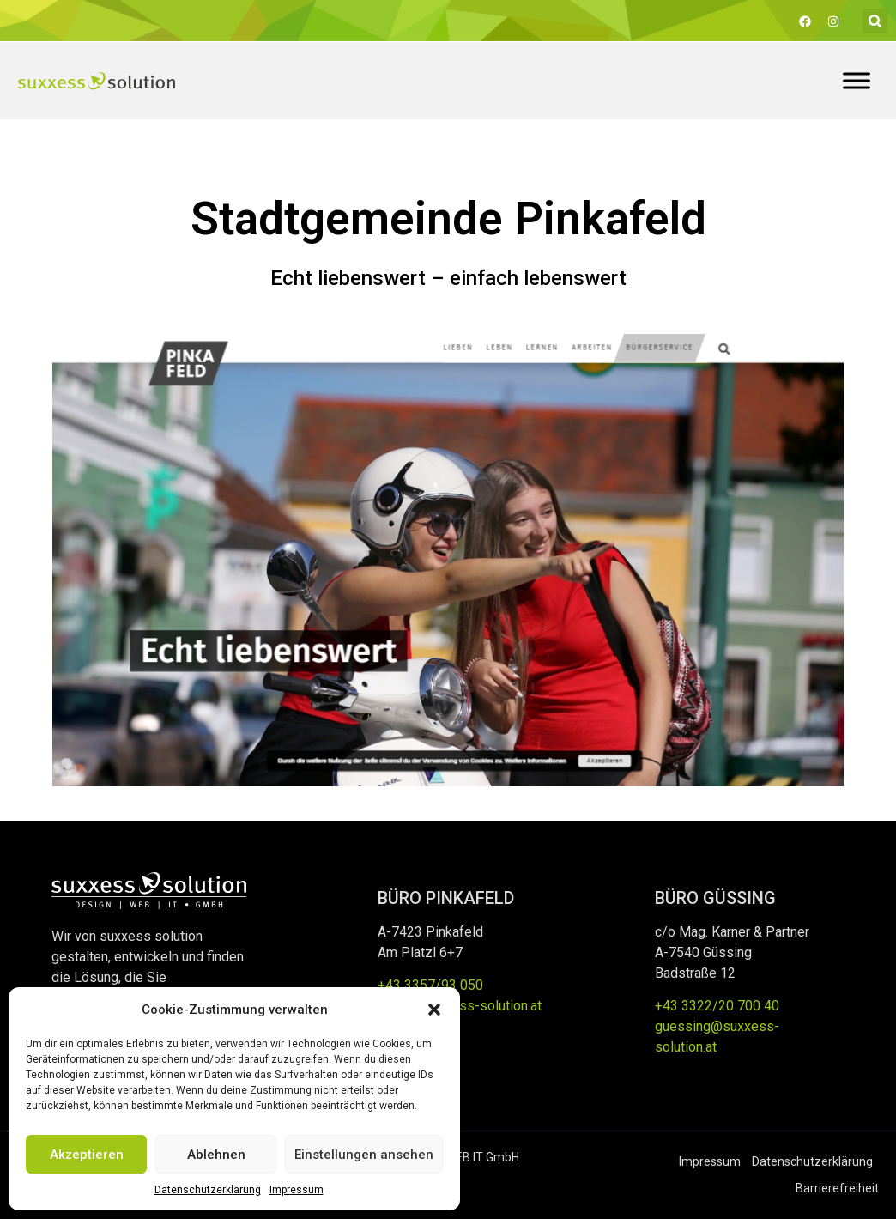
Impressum (296, 1190)
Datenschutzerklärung (207, 1190)
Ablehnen (216, 1154)
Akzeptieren (87, 1154)
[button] (434, 1009)
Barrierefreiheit (837, 1188)
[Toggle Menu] (856, 80)
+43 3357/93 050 (430, 985)
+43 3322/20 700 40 (717, 1006)
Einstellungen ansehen (363, 1154)
